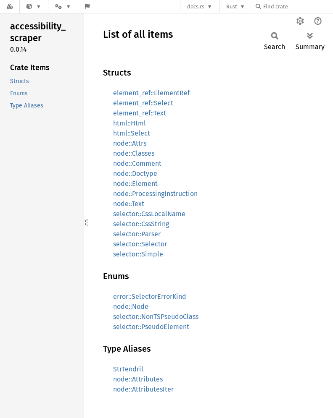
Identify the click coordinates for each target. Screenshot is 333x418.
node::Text (128, 204)
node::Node (130, 307)
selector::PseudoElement (151, 327)
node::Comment (137, 163)
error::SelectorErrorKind (149, 296)
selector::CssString (141, 224)
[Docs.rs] (9, 6)
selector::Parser (137, 234)
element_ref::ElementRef (151, 93)
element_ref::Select (143, 103)
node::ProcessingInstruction (155, 194)
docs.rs (195, 6)
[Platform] (63, 6)
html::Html (129, 123)
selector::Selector (140, 244)
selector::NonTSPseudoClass (155, 317)
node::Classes (133, 153)
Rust (231, 6)
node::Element (135, 184)
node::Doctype (135, 174)
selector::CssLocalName (149, 214)
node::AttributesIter (143, 389)
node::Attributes (138, 379)
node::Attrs (129, 143)
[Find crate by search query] (297, 6)
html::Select (131, 133)
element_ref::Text (139, 113)
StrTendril (128, 369)
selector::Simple (138, 254)
